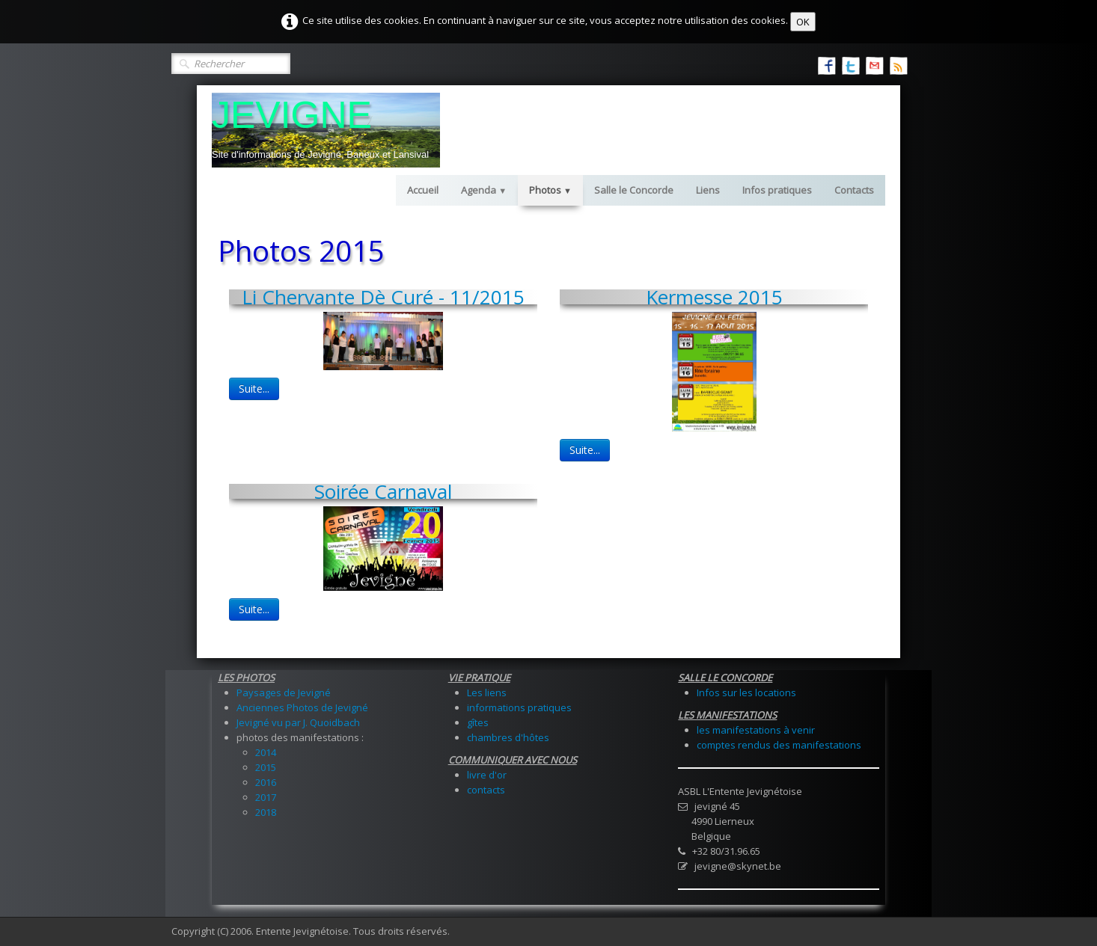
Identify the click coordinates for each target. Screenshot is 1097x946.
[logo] (326, 130)
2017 (265, 797)
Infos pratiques (777, 190)
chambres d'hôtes (508, 737)
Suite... (254, 388)
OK (803, 21)
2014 (265, 752)
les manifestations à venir (756, 730)
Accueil (423, 190)
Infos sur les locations (746, 692)
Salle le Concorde (633, 190)
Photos (550, 190)
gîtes (478, 722)
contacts (486, 789)
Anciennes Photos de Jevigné (302, 707)
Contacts (854, 190)
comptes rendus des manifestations (779, 745)
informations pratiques (519, 707)
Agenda (484, 190)
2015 (265, 767)
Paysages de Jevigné (283, 692)
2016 (265, 782)
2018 (265, 812)
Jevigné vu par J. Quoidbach (298, 722)
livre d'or (487, 774)
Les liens (487, 692)
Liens (708, 190)
